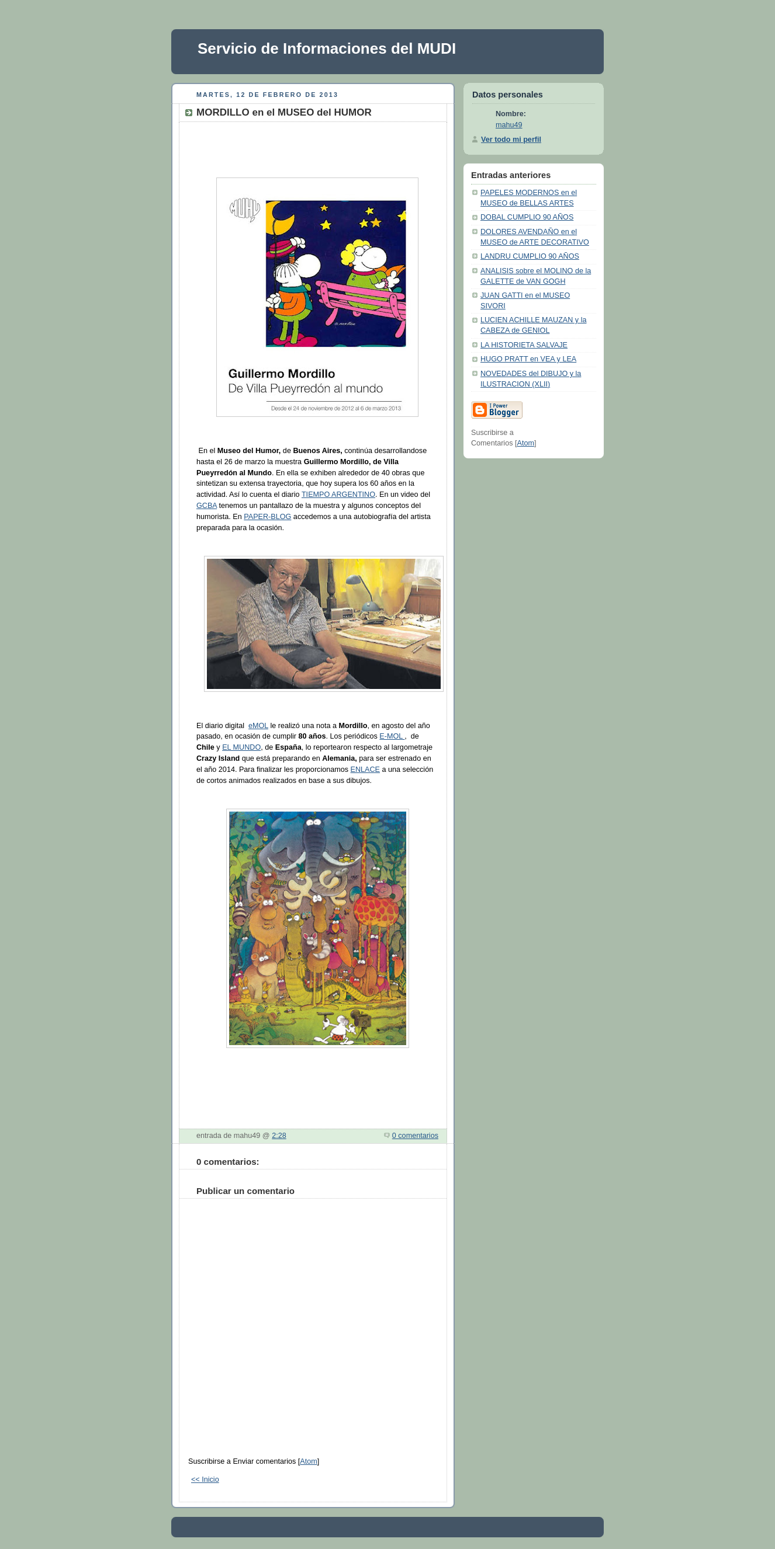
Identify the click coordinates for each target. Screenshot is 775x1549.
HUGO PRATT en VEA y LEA (528, 359)
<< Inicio (205, 1479)
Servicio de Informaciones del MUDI (327, 48)
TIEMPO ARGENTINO (338, 494)
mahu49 (509, 125)
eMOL (258, 726)
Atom (308, 1461)
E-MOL (391, 736)
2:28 (279, 1136)
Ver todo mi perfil (511, 139)
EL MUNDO (241, 747)
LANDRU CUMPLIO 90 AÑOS (529, 256)
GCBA (206, 506)
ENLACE (365, 769)
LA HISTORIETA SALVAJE (524, 345)
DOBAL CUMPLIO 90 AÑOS (526, 217)
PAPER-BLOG (267, 517)
